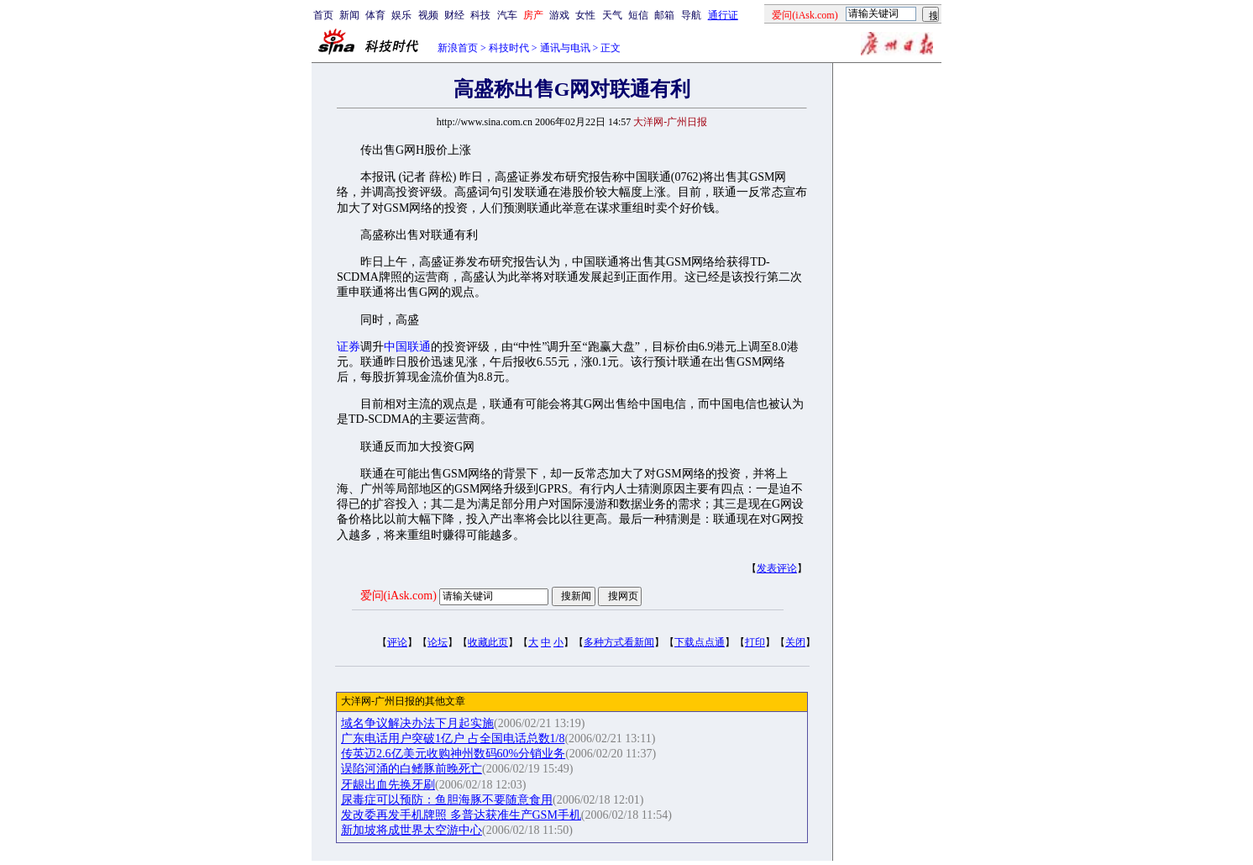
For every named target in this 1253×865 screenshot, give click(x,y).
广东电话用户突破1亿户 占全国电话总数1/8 (452, 738)
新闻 (349, 15)
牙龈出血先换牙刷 (388, 784)
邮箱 (664, 15)
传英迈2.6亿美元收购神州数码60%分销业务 (453, 753)
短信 (638, 15)
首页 (323, 15)
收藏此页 (488, 642)
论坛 (437, 642)
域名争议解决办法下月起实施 (417, 723)
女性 (585, 15)
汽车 (507, 15)
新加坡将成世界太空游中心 (411, 830)
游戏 (559, 15)
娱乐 (401, 15)
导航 (691, 15)
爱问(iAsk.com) (398, 595)
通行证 (723, 15)
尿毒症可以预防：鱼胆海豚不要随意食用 (447, 800)
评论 (397, 642)
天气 (612, 15)
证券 (348, 346)
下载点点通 (699, 642)
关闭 (795, 642)
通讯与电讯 (565, 48)
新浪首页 (458, 48)
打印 (755, 642)
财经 (454, 15)
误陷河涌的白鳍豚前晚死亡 (411, 768)
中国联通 (407, 346)
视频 (428, 15)
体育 (375, 15)
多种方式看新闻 (619, 642)
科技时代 (509, 48)
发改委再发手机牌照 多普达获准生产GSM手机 (461, 815)
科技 (480, 15)
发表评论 (777, 568)
